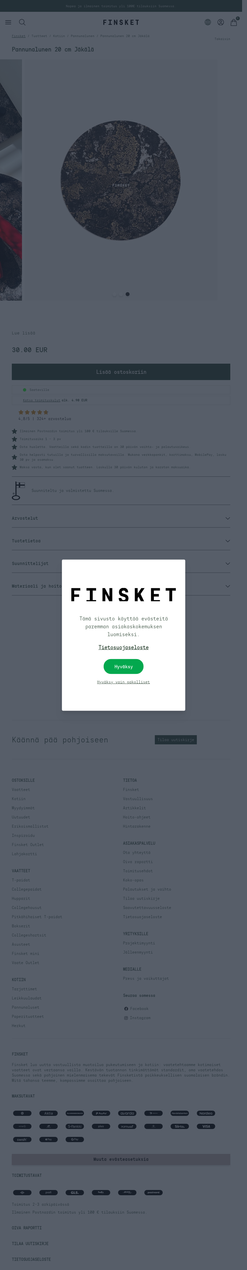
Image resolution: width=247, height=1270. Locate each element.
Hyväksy (123, 666)
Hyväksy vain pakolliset (123, 681)
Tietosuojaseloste (123, 647)
